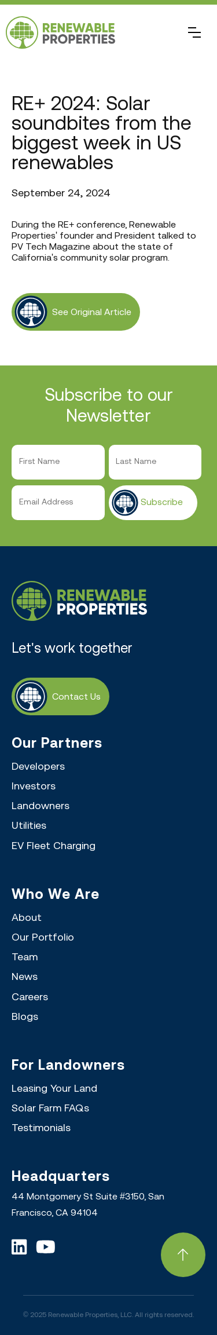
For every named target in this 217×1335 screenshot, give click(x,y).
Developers (38, 767)
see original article (91, 312)
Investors (34, 787)
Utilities (29, 826)
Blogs (25, 1017)
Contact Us (76, 697)
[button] (194, 32)
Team (25, 958)
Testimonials (41, 1128)
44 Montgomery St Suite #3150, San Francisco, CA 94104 (88, 1205)
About (27, 918)
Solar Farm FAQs (50, 1109)
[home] (97, 32)
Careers (30, 998)
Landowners (40, 806)
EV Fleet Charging (53, 846)
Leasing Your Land (54, 1089)
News (25, 977)
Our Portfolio (43, 938)
